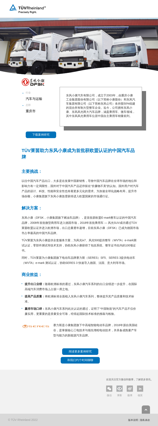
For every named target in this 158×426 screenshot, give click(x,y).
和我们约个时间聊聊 (80, 360)
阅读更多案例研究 (80, 351)
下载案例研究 (41, 134)
